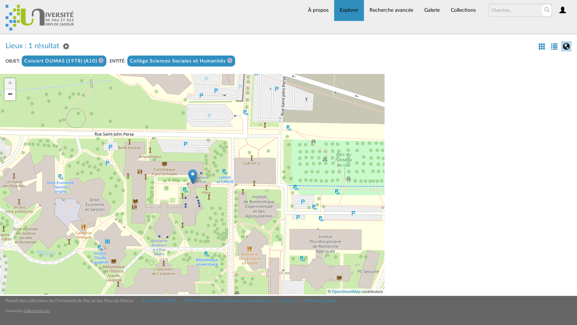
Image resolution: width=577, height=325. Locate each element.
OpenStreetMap (346, 291)
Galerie (432, 10)
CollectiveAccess (37, 311)
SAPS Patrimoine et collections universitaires (228, 301)
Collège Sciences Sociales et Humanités (181, 61)
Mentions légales (319, 301)
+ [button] (10, 83)
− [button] (10, 94)
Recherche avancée (391, 10)
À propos (318, 10)
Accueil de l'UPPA (159, 301)
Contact (287, 301)
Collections (463, 10)
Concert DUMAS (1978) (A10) (64, 61)
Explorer (349, 10)
